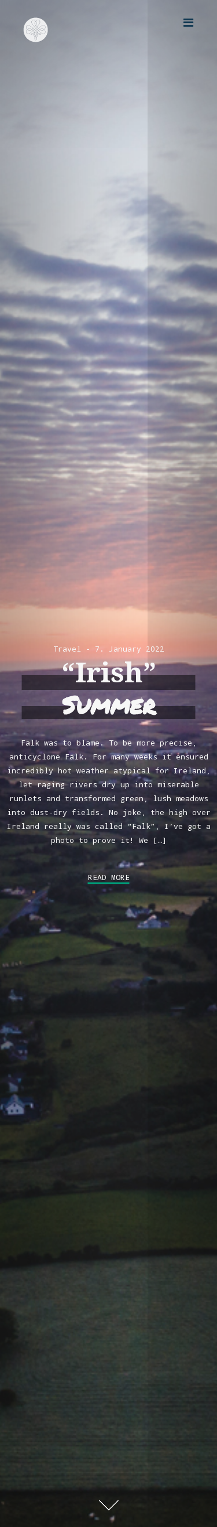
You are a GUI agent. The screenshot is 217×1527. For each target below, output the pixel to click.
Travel (67, 648)
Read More (109, 877)
